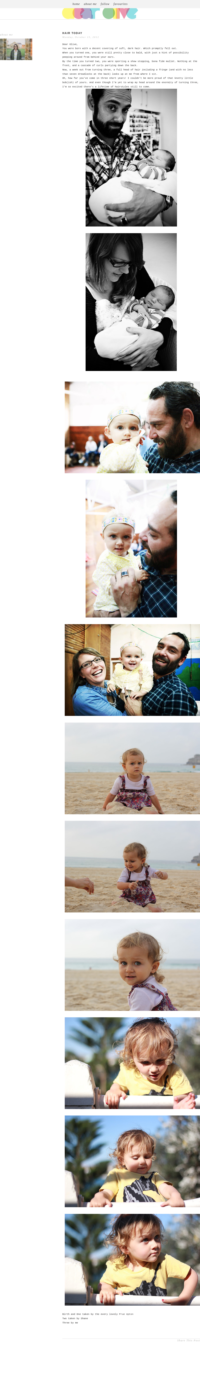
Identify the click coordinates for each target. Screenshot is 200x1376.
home (76, 4)
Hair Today (72, 33)
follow (105, 4)
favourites (121, 4)
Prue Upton (126, 1314)
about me (90, 4)
